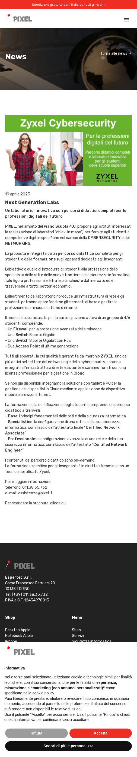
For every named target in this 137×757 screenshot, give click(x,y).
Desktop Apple (17, 630)
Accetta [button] (100, 733)
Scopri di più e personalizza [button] (68, 746)
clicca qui (58, 503)
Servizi (78, 635)
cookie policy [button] (43, 693)
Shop (76, 630)
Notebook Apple (19, 635)
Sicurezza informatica (91, 641)
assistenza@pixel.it (35, 493)
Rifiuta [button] (36, 733)
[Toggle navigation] (126, 19)
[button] (130, 650)
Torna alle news (116, 53)
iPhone (11, 641)
